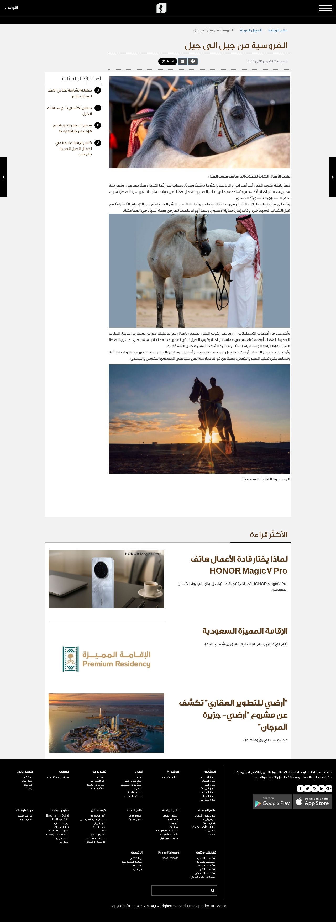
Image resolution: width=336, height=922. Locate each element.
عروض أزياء (209, 819)
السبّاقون (209, 771)
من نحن (137, 869)
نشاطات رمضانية (205, 862)
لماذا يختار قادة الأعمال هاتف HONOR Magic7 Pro (238, 565)
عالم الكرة (172, 819)
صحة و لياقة (135, 815)
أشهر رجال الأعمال (132, 781)
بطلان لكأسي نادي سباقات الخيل (74, 110)
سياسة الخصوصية (132, 862)
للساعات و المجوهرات (56, 834)
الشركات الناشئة (95, 784)
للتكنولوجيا (62, 838)
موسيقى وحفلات (95, 842)
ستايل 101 (210, 830)
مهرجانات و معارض (95, 838)
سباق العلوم (208, 792)
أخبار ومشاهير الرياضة (166, 830)
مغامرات (173, 827)
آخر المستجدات (170, 777)
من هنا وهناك (24, 810)
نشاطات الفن (207, 869)
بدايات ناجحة (134, 792)
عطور (212, 834)
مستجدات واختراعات (58, 777)
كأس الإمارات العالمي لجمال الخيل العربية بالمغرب (78, 148)
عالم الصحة (135, 810)
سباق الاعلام (208, 781)
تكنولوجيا (99, 771)
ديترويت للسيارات (59, 830)
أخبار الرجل (99, 823)
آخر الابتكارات (98, 781)
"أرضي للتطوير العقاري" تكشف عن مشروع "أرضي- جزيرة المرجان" (233, 715)
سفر (103, 830)
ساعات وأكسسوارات (203, 827)
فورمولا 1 (173, 823)
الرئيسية (137, 852)
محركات (64, 771)
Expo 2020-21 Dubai (57, 815)
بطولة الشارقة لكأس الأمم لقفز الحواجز (74, 92)
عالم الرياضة (277, 30)
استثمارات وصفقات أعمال (131, 786)
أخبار (139, 777)
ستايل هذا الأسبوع (205, 815)
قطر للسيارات (61, 827)
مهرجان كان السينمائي (92, 819)
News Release (170, 858)
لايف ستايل (98, 810)
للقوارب (64, 842)
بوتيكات (27, 777)
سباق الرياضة (208, 788)
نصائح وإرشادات (133, 796)
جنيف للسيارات (60, 823)
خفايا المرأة (99, 827)
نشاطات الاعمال (206, 858)
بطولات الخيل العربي (203, 877)
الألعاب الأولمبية (169, 834)
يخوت (28, 788)
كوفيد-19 (173, 771)
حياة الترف (26, 781)
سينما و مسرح (98, 834)
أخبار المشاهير (97, 815)
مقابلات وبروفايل (169, 838)
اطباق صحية (135, 819)
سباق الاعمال (208, 777)
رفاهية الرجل (25, 771)
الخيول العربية (251, 30)
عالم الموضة (207, 810)
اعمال (139, 771)
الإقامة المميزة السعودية (244, 631)
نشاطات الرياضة (206, 865)
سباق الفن (209, 784)
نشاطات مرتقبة (206, 852)
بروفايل (101, 777)
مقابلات (27, 784)
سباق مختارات (208, 799)
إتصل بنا (137, 865)
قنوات (11, 8)
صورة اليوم (25, 819)
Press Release (168, 852)
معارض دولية (60, 810)
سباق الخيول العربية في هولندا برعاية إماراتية (77, 127)
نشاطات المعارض (205, 873)
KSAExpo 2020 (60, 819)
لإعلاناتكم (136, 858)
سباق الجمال (208, 796)
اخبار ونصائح (208, 823)
